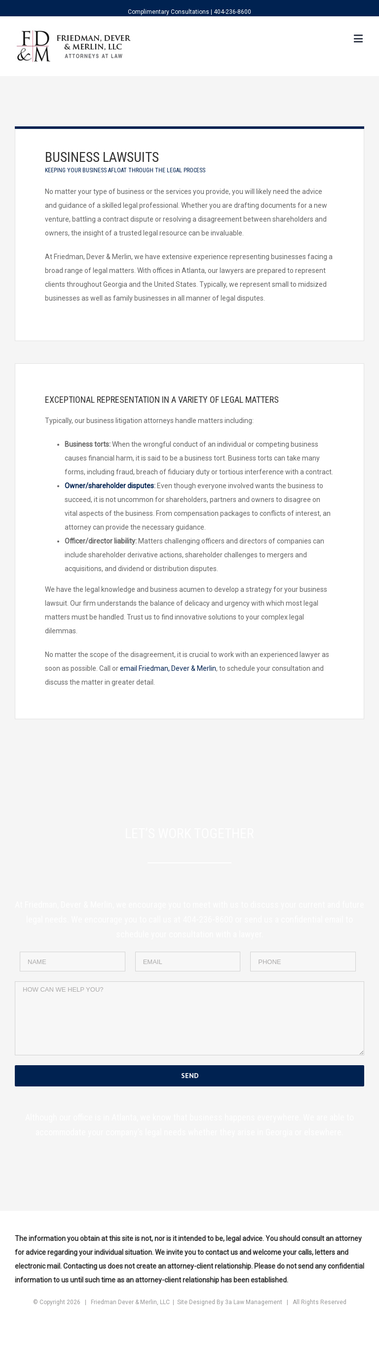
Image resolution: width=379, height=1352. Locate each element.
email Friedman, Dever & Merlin (168, 668)
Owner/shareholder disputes (109, 486)
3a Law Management (253, 1302)
